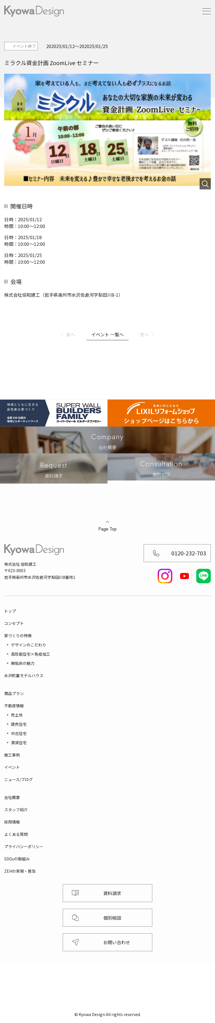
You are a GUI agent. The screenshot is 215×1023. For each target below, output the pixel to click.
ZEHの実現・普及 (20, 871)
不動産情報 (14, 705)
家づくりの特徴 (18, 635)
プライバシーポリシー (23, 846)
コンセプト (14, 623)
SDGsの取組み (17, 859)
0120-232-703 (188, 553)
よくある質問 (16, 834)
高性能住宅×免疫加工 (30, 654)
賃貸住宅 (19, 742)
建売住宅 (19, 724)
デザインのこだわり (28, 645)
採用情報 (12, 822)
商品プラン (14, 693)
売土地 (17, 715)
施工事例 (12, 755)
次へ (144, 334)
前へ (70, 334)
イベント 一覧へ (107, 334)
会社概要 (12, 797)
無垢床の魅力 (22, 663)
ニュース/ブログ (18, 779)
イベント (12, 767)
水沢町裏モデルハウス (23, 675)
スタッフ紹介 (16, 809)
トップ (10, 611)
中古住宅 (19, 733)
